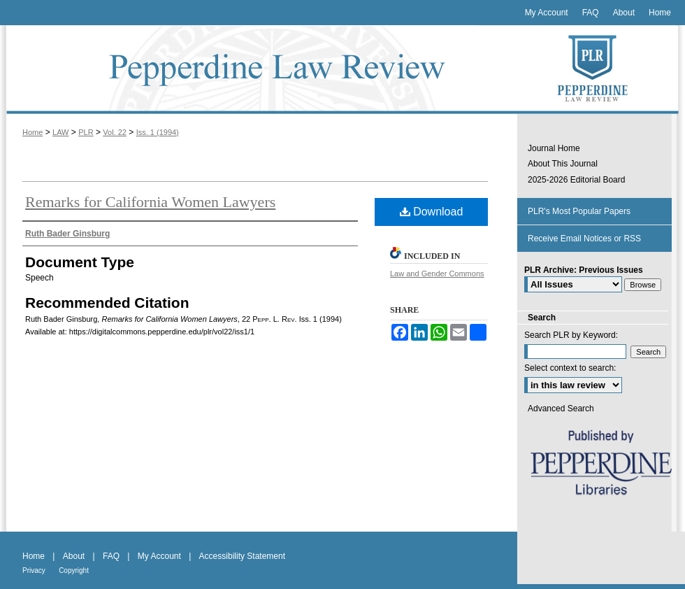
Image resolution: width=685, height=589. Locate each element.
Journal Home (554, 148)
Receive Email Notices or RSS (584, 238)
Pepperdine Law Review (258, 69)
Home (32, 132)
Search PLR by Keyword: (571, 335)
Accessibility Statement (242, 556)
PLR (85, 132)
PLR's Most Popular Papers (579, 211)
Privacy (33, 570)
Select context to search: (570, 368)
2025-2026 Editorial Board (576, 180)
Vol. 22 (115, 132)
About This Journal (563, 164)
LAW (60, 132)
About (74, 556)
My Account (159, 556)
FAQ (111, 556)
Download (431, 212)
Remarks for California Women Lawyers (150, 202)
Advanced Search (561, 408)
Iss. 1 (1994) (157, 132)
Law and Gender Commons (437, 273)
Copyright (74, 570)
